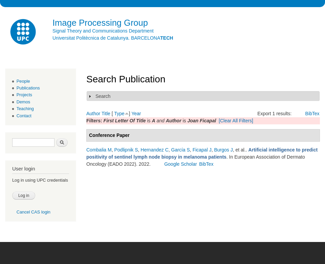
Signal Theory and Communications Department (103, 31)
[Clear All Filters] (236, 120)
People (23, 81)
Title (106, 113)
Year (136, 113)
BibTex (312, 113)
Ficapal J (202, 150)
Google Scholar (180, 164)
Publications (28, 87)
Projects (24, 94)
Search (102, 96)
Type (119, 113)
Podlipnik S (126, 150)
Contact (24, 115)
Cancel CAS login (33, 212)
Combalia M (99, 150)
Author (93, 113)
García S (180, 150)
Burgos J (223, 150)
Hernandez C (154, 150)
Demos (23, 101)
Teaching (25, 108)
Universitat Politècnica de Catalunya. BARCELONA (112, 38)
